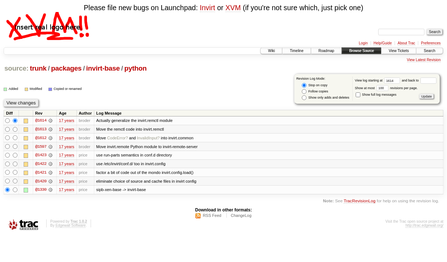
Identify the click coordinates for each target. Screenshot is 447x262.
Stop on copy (314, 85)
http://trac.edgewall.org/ (424, 226)
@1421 (40, 173)
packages (66, 68)
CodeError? (117, 138)
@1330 (40, 190)
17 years (66, 120)
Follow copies (315, 91)
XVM (233, 8)
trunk (38, 68)
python (135, 68)
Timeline (296, 51)
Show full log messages (376, 94)
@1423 (40, 155)
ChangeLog (241, 216)
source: (16, 68)
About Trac (406, 43)
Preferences (431, 43)
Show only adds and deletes (325, 97)
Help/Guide (382, 43)
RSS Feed (212, 216)
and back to (419, 80)
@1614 (40, 120)
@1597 (40, 147)
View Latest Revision (424, 60)
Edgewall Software (70, 226)
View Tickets (399, 51)
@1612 (40, 138)
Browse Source (361, 51)
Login (363, 43)
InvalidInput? (148, 138)
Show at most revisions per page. (386, 88)
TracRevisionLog (359, 201)
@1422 (40, 164)
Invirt (207, 8)
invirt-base (103, 68)
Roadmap (326, 51)
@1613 (40, 129)
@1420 (40, 181)
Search (429, 51)
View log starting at (378, 80)
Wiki (271, 51)
